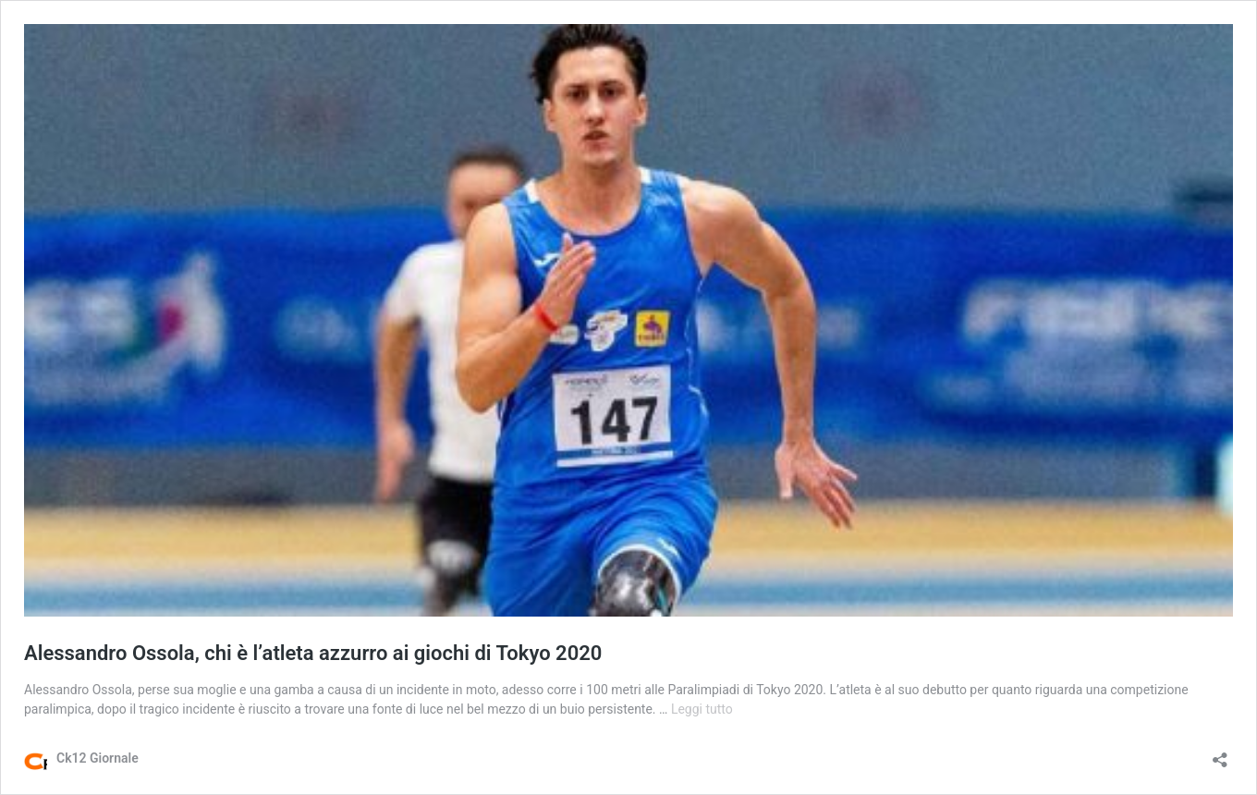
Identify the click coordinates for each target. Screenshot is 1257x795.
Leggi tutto (702, 709)
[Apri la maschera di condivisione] (1220, 754)
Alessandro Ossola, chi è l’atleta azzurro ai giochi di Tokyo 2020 (313, 653)
